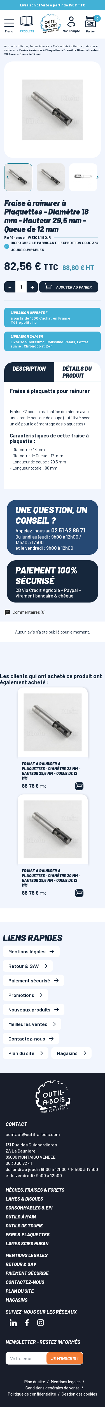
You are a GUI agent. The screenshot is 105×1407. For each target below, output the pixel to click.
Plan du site (21, 1053)
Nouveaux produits (29, 1009)
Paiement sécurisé (29, 980)
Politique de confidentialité (32, 1393)
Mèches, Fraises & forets (35, 1189)
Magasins (67, 1053)
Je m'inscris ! (64, 1358)
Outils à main (21, 1216)
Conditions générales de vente (52, 1387)
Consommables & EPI (29, 1207)
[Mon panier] (90, 24)
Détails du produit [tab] (77, 372)
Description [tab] (29, 368)
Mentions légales (27, 951)
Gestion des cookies (79, 1393)
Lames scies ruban (27, 1243)
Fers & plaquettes (28, 1234)
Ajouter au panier (68, 286)
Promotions (21, 995)
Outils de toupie (24, 1225)
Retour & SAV (23, 966)
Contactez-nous (26, 1038)
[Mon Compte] (71, 24)
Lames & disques (24, 1198)
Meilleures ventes (27, 1024)
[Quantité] (21, 286)
